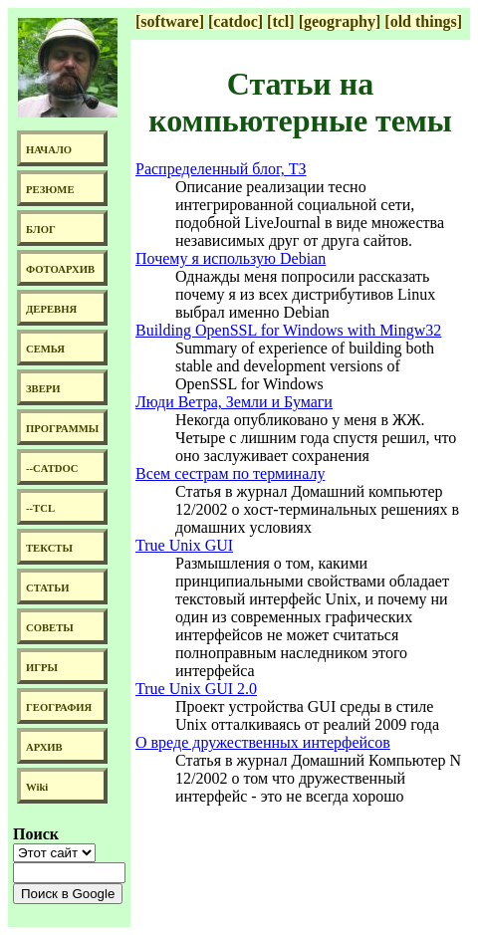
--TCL (40, 508)
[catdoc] (235, 21)
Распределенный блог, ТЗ (221, 168)
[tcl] (281, 21)
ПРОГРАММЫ (62, 428)
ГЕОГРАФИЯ (59, 707)
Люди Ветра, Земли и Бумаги (234, 401)
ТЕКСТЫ (49, 548)
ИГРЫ (42, 667)
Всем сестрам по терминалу (230, 473)
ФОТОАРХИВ (60, 269)
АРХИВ (44, 747)
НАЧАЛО (49, 149)
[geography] (340, 21)
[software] (169, 21)
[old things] (423, 21)
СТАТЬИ (47, 588)
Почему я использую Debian (230, 258)
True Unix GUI (184, 545)
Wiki (37, 787)
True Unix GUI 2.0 (196, 688)
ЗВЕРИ (43, 388)
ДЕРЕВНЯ (51, 309)
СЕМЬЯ (45, 349)
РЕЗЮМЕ (50, 189)
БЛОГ (41, 229)
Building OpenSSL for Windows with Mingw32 (288, 330)
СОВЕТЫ (50, 627)
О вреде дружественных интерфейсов (262, 742)
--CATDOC (52, 468)
